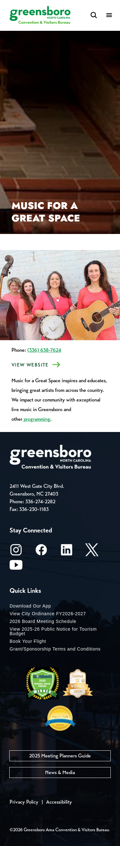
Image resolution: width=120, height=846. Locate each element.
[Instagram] (16, 552)
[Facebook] (41, 552)
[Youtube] (16, 567)
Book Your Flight (28, 641)
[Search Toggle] (94, 15)
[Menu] (109, 15)
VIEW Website (30, 365)
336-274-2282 (40, 501)
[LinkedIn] (66, 552)
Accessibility (59, 802)
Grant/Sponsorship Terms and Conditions (55, 649)
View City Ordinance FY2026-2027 (48, 613)
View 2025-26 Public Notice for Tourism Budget (53, 631)
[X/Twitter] (91, 552)
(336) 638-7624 (44, 350)
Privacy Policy (24, 802)
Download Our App (30, 606)
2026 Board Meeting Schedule (43, 621)
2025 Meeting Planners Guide (60, 756)
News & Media (60, 772)
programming (36, 419)
